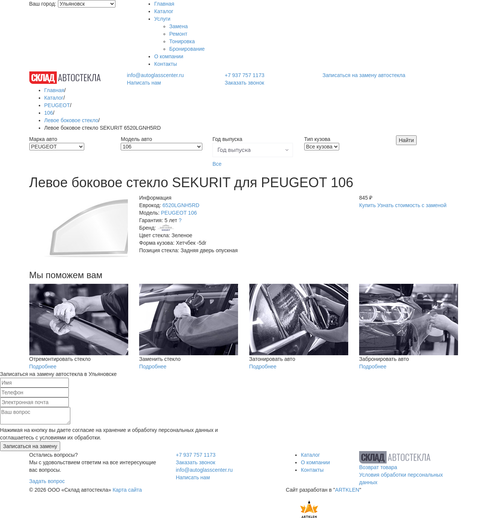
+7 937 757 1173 (244, 75)
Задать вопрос (47, 481)
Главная (164, 4)
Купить (367, 205)
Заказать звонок (244, 83)
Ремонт (178, 34)
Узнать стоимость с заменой (411, 205)
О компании (168, 56)
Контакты (165, 64)
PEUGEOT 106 (179, 213)
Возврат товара (378, 467)
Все (217, 164)
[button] (252, 150)
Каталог (163, 11)
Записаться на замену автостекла (364, 75)
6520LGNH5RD (180, 205)
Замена (178, 26)
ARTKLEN (347, 490)
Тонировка (182, 41)
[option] (78, 228)
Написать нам (144, 83)
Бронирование (187, 49)
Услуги (162, 19)
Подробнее (43, 367)
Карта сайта (127, 490)
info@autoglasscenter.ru (155, 75)
